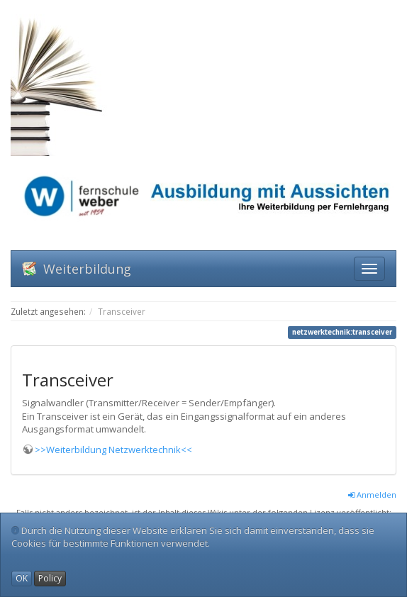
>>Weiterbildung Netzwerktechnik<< (113, 449)
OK (22, 578)
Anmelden (372, 494)
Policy (50, 578)
